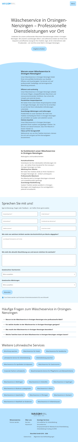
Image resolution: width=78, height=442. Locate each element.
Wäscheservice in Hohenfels (38, 382)
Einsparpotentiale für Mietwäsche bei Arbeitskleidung (52, 427)
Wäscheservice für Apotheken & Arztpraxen (18, 364)
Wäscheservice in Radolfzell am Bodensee (18, 402)
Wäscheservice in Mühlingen (13, 382)
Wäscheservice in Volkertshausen (49, 402)
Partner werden (14, 422)
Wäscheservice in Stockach (63, 395)
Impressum (28, 424)
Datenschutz (27, 437)
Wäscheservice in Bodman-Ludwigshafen (17, 388)
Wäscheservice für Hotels (31, 351)
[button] (39, 319)
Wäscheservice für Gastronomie (48, 364)
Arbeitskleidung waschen (44, 358)
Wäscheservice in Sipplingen (63, 382)
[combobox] (58, 221)
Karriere (27, 422)
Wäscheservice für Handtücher (56, 351)
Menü (73, 4)
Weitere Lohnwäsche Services (23, 345)
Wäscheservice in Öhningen (39, 395)
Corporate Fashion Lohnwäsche (14, 371)
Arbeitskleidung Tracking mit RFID (47, 429)
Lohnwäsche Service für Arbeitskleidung (17, 358)
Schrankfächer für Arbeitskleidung (47, 422)
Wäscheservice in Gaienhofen (13, 395)
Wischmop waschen (10, 351)
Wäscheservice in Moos (45, 388)
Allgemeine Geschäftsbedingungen (44, 437)
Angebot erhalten (39, 49)
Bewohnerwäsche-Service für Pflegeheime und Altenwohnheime (52, 371)
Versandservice (41, 424)
